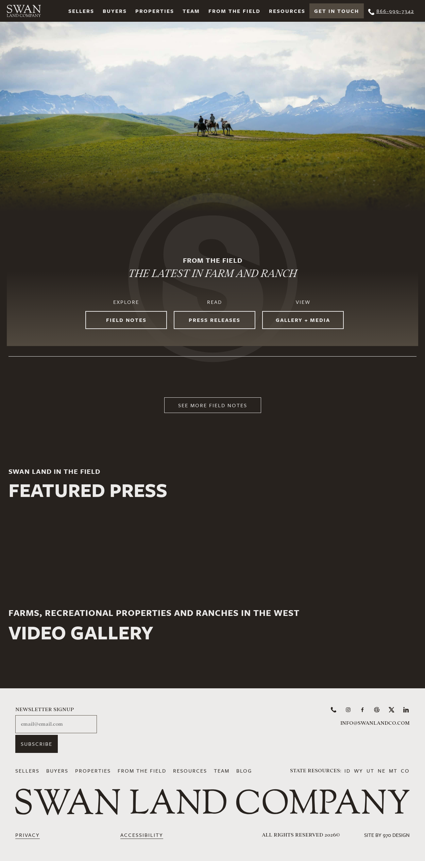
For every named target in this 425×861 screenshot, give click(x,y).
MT (393, 770)
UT (370, 770)
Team (191, 11)
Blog (244, 770)
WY (358, 770)
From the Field (234, 11)
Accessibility (141, 835)
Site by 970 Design (387, 835)
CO (405, 770)
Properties (154, 11)
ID (347, 770)
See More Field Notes (212, 405)
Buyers (115, 11)
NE (382, 770)
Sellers (81, 11)
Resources (287, 11)
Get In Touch (336, 11)
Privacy (27, 835)
